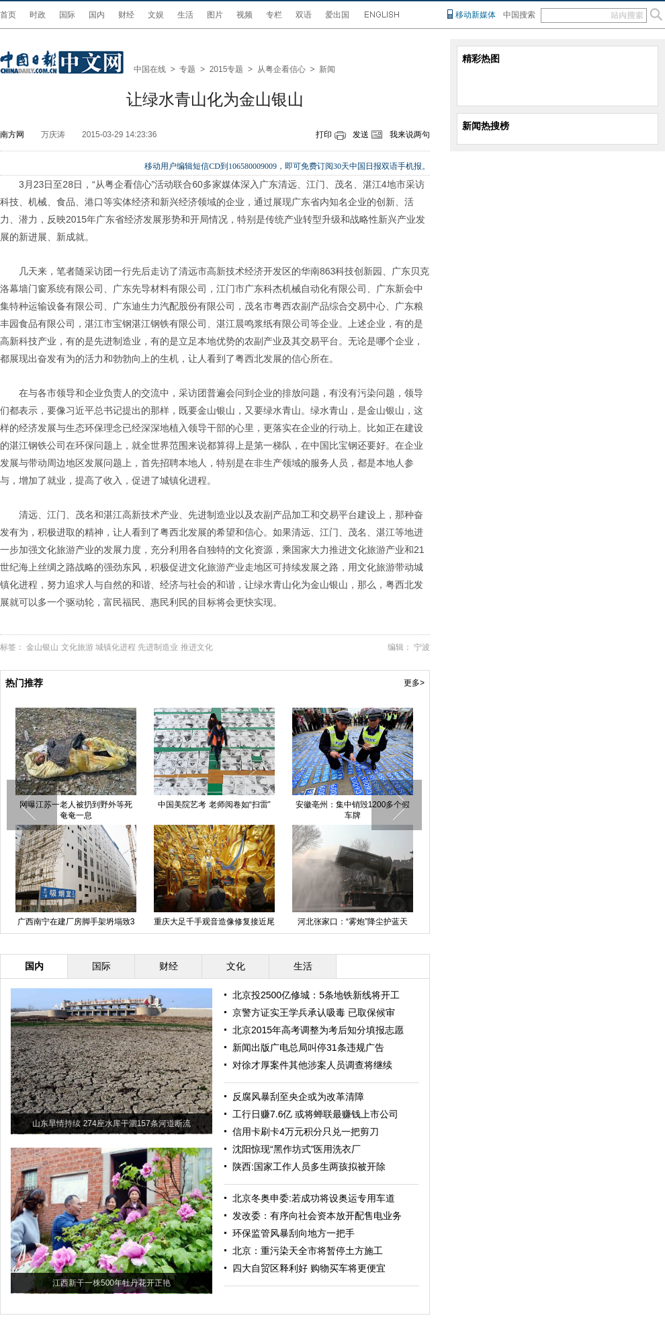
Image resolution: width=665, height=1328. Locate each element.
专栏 (274, 15)
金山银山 (42, 647)
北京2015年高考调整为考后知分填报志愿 (318, 1030)
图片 (215, 15)
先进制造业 (158, 647)
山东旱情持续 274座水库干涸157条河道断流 (111, 1123)
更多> (414, 683)
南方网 (12, 134)
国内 (97, 15)
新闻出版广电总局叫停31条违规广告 (308, 1047)
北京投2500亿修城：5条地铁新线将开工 (316, 995)
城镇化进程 (115, 647)
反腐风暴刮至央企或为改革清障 (298, 1096)
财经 (126, 15)
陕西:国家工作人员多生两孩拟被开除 (309, 1166)
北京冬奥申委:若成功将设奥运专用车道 (313, 1198)
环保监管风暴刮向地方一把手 (293, 1233)
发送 (361, 134)
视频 (244, 15)
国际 (67, 15)
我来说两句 (410, 134)
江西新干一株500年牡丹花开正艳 (111, 1283)
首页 (8, 15)
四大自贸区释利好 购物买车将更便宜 (309, 1268)
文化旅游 (77, 647)
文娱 (156, 15)
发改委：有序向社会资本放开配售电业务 (317, 1215)
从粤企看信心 (281, 69)
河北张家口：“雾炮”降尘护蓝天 (353, 921)
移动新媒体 (475, 15)
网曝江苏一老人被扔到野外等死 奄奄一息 (75, 810)
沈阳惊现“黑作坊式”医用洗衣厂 (296, 1149)
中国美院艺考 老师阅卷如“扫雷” (214, 804)
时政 (38, 15)
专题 (187, 69)
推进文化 (197, 647)
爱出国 (337, 15)
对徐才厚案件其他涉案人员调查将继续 (312, 1065)
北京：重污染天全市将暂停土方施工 (307, 1250)
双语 (304, 15)
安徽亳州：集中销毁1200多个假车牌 (353, 810)
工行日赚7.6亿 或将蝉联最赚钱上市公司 (315, 1114)
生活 (185, 15)
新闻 (327, 69)
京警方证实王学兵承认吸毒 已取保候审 (313, 1012)
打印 (324, 134)
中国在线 (150, 69)
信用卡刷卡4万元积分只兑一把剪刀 (305, 1131)
